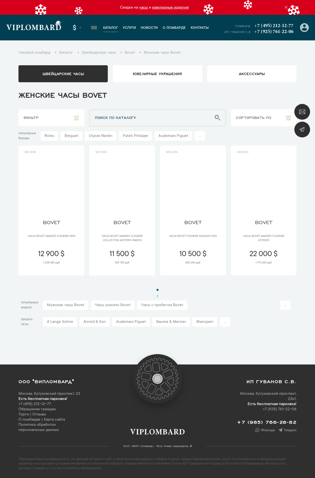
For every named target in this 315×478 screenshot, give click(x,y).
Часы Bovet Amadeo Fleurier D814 (51, 236)
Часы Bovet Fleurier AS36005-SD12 (193, 236)
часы (143, 7)
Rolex (49, 136)
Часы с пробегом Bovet (162, 305)
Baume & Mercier (171, 322)
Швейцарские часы (63, 73)
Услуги (129, 28)
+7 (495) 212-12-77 (273, 25)
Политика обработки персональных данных (38, 427)
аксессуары (252, 73)
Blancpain (204, 322)
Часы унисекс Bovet (113, 305)
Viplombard (34, 28)
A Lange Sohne (60, 322)
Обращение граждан (37, 409)
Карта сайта (54, 419)
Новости (149, 28)
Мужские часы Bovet (65, 305)
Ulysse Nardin (100, 136)
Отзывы (39, 414)
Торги (23, 414)
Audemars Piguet (173, 136)
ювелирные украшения (157, 73)
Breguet (71, 136)
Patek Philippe (135, 136)
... (200, 136)
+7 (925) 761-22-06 (273, 31)
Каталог (110, 28)
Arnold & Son (94, 322)
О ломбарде (174, 28)
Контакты (200, 28)
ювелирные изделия (170, 7)
